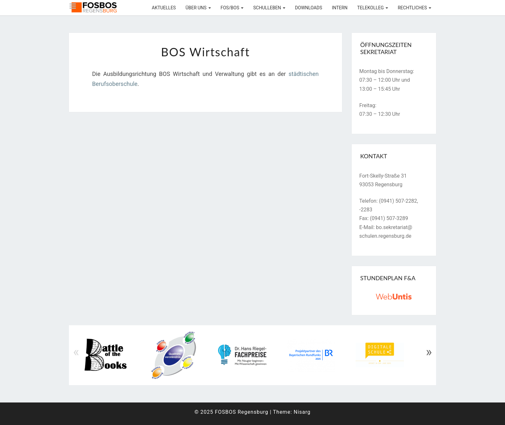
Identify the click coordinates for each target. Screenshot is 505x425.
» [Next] (429, 352)
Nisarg (302, 412)
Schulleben (269, 7)
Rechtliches (414, 7)
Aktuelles (164, 7)
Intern (340, 7)
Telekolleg (372, 7)
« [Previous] (76, 352)
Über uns (198, 7)
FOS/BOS (232, 7)
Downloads (308, 7)
